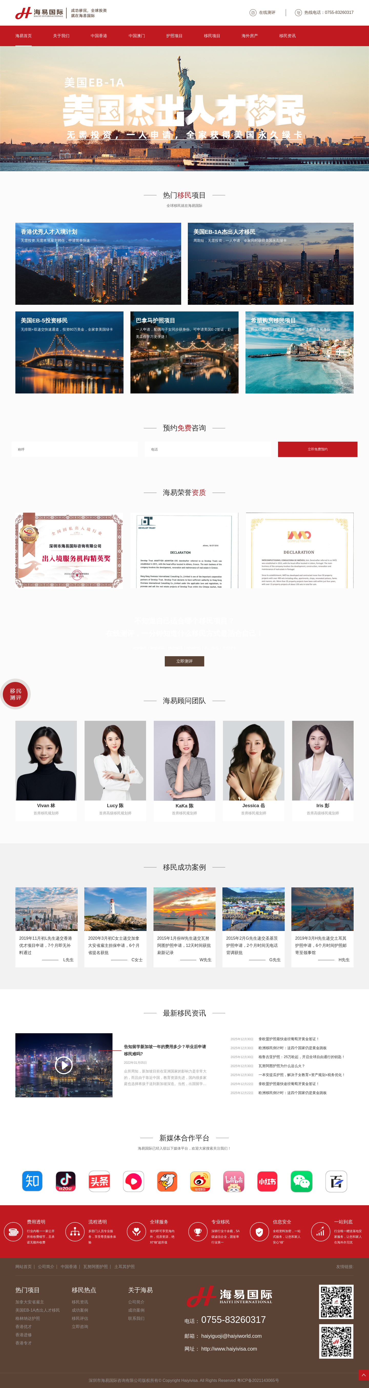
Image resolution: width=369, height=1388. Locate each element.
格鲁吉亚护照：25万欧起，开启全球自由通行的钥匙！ (302, 1057)
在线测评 (262, 12)
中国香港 (99, 36)
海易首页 (23, 36)
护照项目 (174, 36)
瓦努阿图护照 (95, 1266)
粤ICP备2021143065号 (258, 1380)
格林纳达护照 (27, 1318)
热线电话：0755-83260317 (324, 12)
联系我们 (136, 1318)
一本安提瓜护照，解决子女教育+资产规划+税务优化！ (302, 1075)
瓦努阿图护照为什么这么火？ (282, 1066)
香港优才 (23, 1326)
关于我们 (61, 36)
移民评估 (80, 1318)
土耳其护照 (124, 1266)
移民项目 (212, 36)
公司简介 (46, 1266)
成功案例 (80, 1310)
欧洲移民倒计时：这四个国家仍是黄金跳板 (293, 1048)
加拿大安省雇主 (29, 1302)
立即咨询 (80, 1326)
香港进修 (23, 1335)
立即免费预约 (318, 449)
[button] (174, 165)
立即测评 (184, 661)
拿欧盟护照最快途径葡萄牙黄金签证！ (289, 1039)
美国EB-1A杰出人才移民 (37, 1310)
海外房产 (250, 36)
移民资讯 (287, 36)
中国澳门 (137, 36)
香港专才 (23, 1343)
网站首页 (23, 1266)
